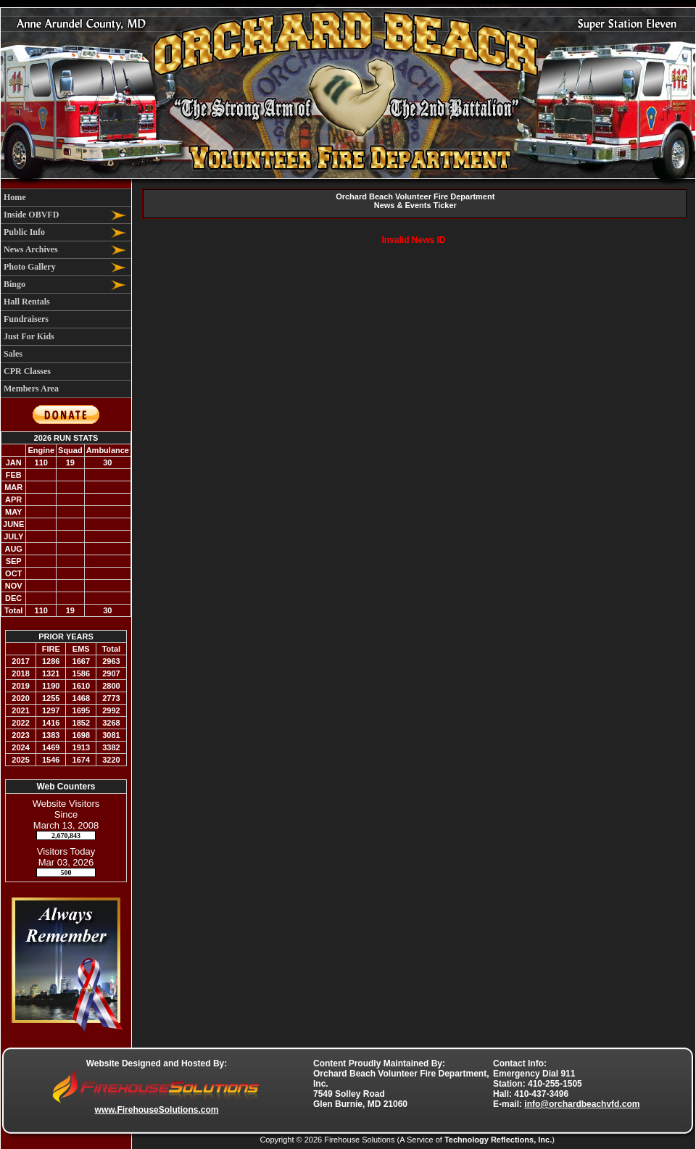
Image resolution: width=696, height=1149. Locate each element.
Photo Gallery (30, 267)
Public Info (24, 232)
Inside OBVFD (31, 215)
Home (15, 197)
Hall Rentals (27, 301)
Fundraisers (26, 319)
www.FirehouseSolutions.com (157, 1110)
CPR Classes (27, 371)
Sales (13, 354)
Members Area (31, 388)
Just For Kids (29, 336)
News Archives (31, 249)
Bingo (14, 284)
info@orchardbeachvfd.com (581, 1104)
